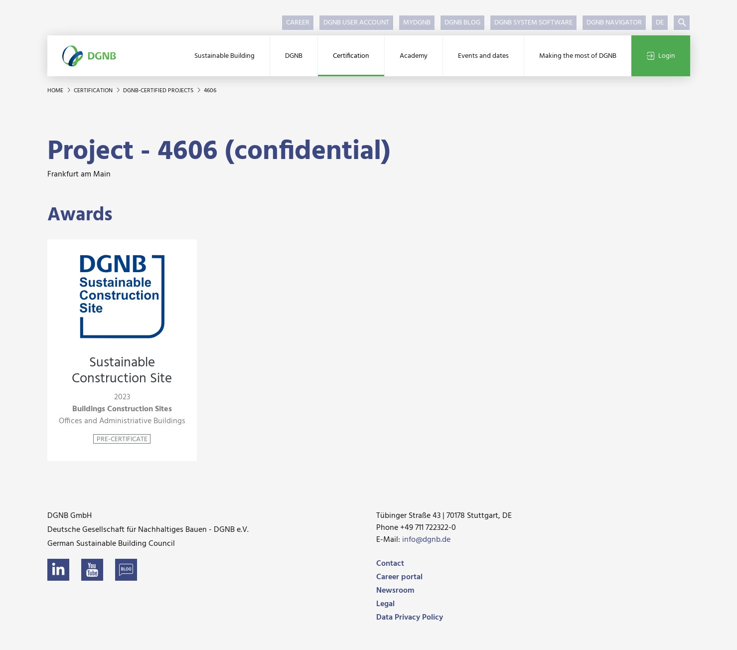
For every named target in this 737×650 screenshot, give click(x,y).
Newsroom (395, 590)
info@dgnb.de (426, 539)
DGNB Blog (462, 22)
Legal (385, 604)
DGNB (293, 56)
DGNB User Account (356, 22)
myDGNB (417, 22)
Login (660, 56)
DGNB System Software (533, 22)
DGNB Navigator (614, 22)
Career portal (399, 577)
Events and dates (483, 56)
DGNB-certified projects (159, 91)
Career (297, 22)
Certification (351, 56)
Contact (390, 563)
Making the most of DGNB (577, 56)
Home (56, 91)
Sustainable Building (224, 56)
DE (660, 22)
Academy (414, 56)
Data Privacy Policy (409, 617)
